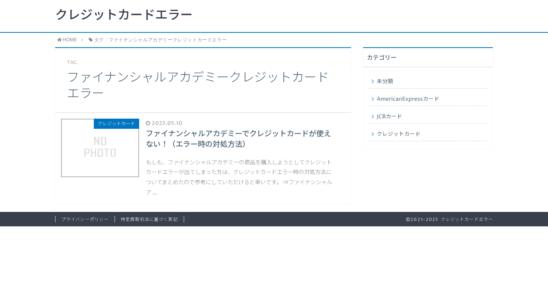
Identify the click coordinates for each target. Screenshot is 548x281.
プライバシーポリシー (85, 219)
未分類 (385, 81)
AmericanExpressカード (408, 99)
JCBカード (389, 116)
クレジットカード (399, 134)
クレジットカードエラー (124, 15)
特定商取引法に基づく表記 (149, 219)
